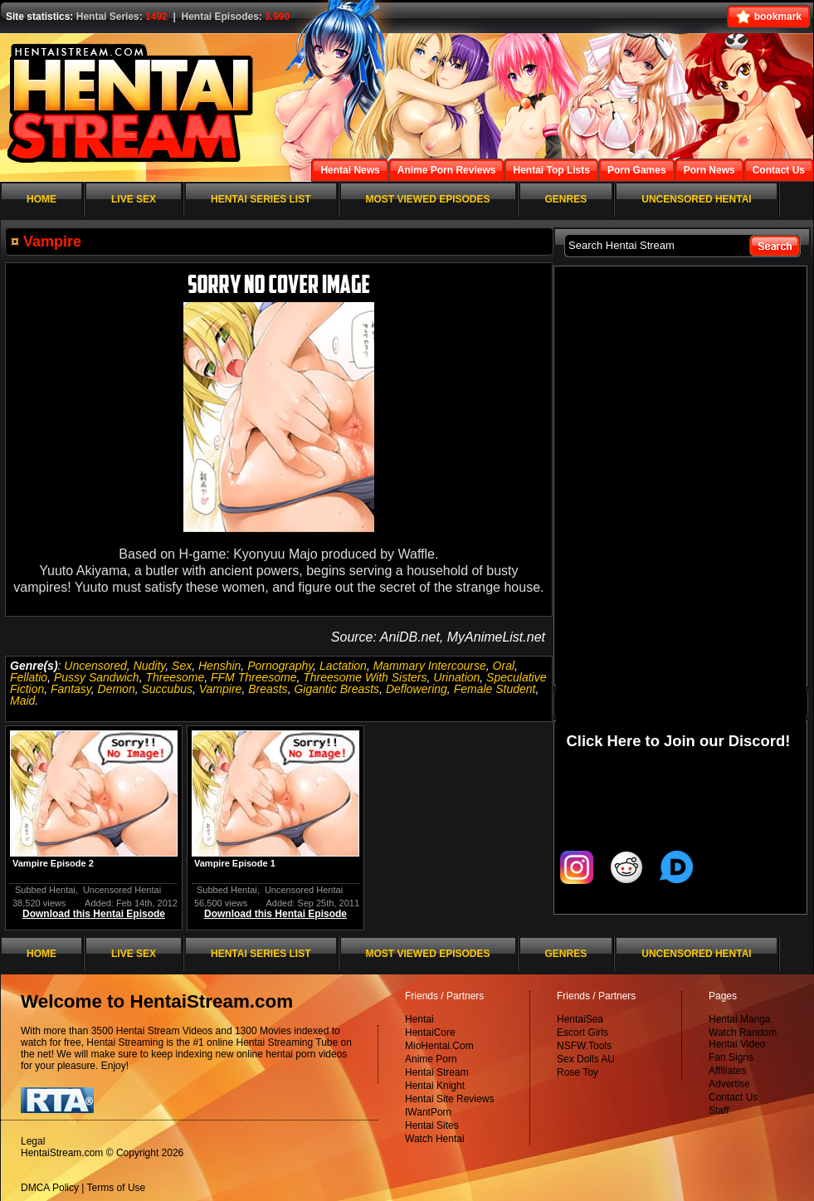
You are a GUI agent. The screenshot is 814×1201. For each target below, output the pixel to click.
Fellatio (28, 677)
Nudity (150, 665)
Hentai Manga (740, 1019)
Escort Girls (582, 1032)
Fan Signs (731, 1057)
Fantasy (71, 689)
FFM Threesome (253, 677)
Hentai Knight (435, 1085)
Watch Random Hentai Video (743, 1038)
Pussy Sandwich (96, 677)
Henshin (219, 665)
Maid (22, 700)
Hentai (419, 1019)
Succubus (166, 689)
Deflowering (416, 689)
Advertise (729, 1084)
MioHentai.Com (439, 1046)
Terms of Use (116, 1188)
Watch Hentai (435, 1139)
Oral (503, 665)
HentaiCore (430, 1032)
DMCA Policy (50, 1188)
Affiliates (727, 1071)
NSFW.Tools (584, 1046)
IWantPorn (428, 1112)
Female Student (495, 689)
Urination (456, 677)
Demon (116, 689)
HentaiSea (580, 1019)
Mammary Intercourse (429, 665)
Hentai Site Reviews (449, 1099)
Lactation (343, 665)
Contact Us (733, 1097)
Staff (719, 1110)
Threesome (174, 677)
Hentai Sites (432, 1125)
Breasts (267, 689)
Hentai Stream (437, 1072)
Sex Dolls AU (586, 1059)
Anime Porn (431, 1059)
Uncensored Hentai (122, 890)
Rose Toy (577, 1072)
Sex (182, 665)
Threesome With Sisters (364, 677)
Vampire (220, 689)
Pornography (280, 665)
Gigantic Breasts (336, 689)
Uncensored (95, 665)
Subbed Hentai (45, 890)
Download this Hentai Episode (93, 914)
